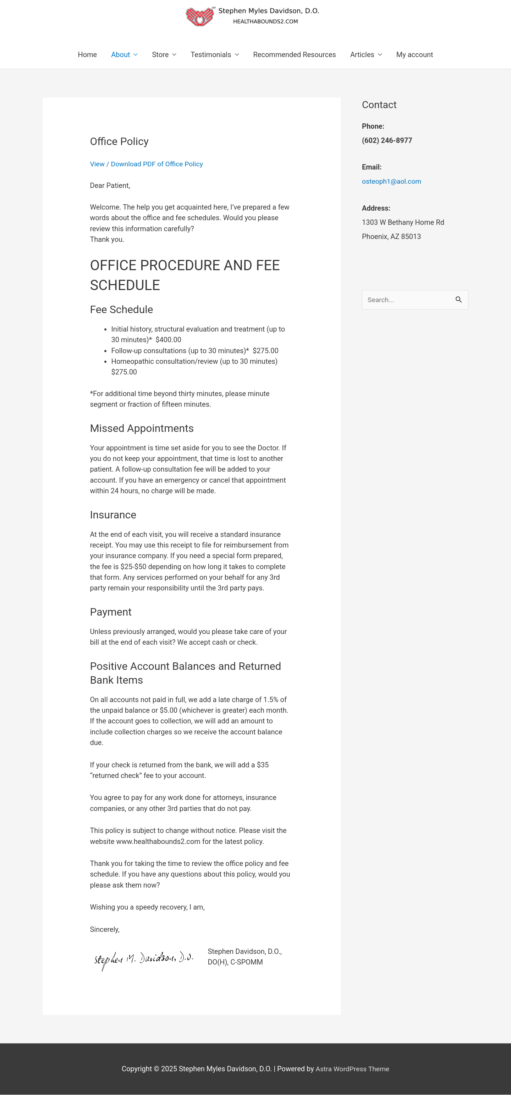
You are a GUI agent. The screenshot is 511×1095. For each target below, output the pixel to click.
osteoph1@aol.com (393, 182)
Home (87, 55)
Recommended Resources (294, 55)
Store (160, 55)
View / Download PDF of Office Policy (148, 164)
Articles (362, 55)
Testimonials (211, 55)
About (120, 55)
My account (414, 55)
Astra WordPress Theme (352, 1069)
